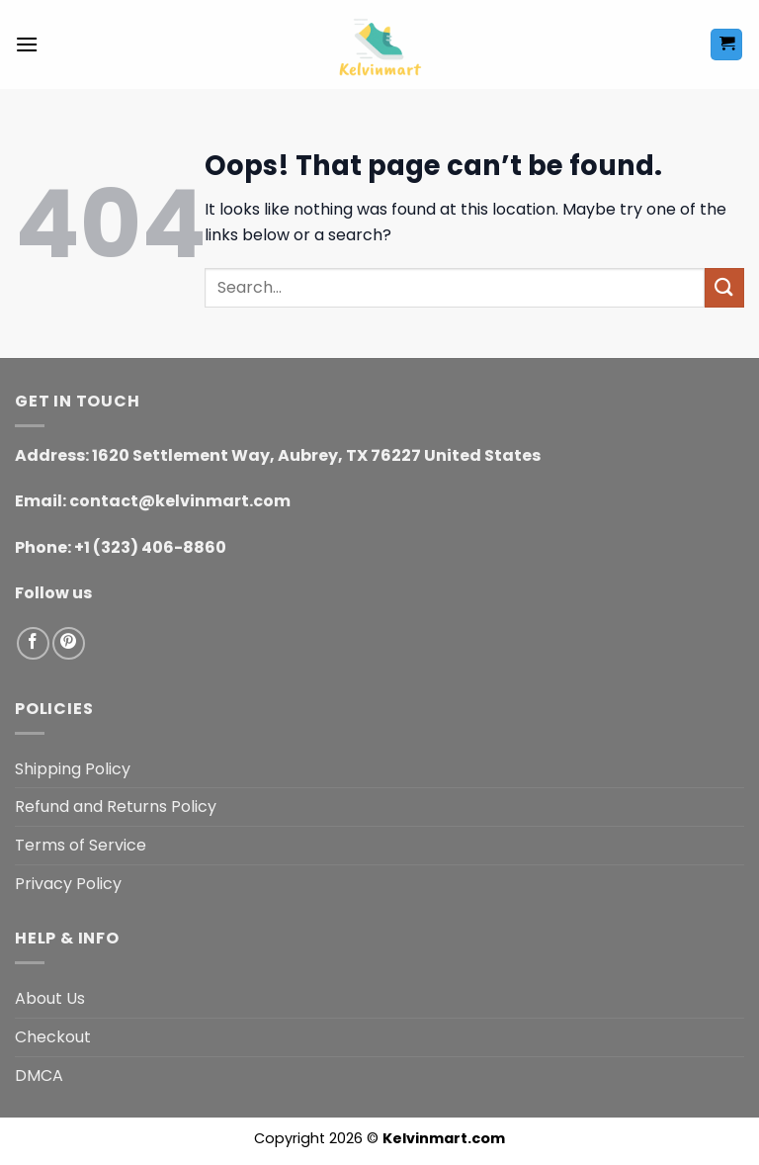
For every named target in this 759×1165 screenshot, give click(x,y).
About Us (50, 998)
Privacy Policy (68, 883)
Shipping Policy (72, 769)
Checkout (53, 1037)
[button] (27, 44)
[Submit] (724, 287)
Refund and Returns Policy (115, 806)
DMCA (39, 1075)
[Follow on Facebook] (33, 643)
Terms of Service (80, 845)
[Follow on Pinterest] (68, 643)
